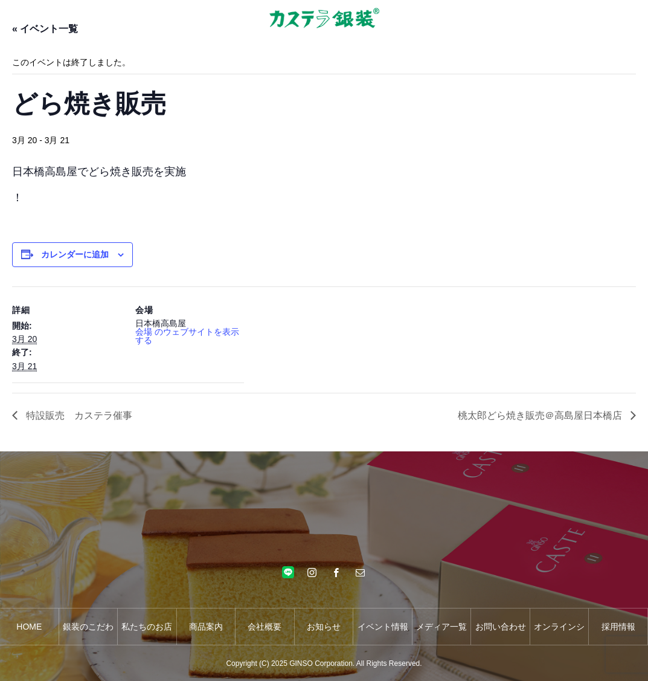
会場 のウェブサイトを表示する (187, 336)
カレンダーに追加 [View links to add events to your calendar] (75, 254)
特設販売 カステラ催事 (78, 415)
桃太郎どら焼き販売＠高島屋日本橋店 (541, 415)
